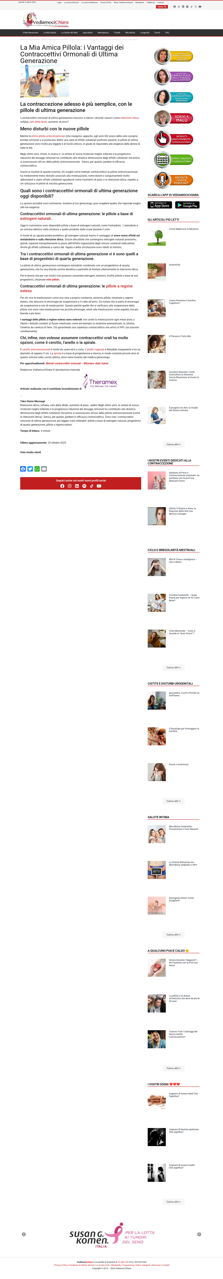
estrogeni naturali (35, 218)
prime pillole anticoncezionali (48, 136)
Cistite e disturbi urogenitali (170, 683)
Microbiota (130, 32)
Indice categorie (142, 1265)
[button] (174, 444)
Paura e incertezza (178, 764)
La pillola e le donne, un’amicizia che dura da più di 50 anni (184, 998)
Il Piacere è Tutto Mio (180, 336)
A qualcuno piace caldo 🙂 (168, 950)
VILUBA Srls (123, 1262)
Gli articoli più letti (163, 219)
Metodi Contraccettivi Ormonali (54, 40)
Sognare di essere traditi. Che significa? (182, 1166)
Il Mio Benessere (30, 32)
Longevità (144, 32)
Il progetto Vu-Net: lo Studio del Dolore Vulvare (183, 409)
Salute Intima (158, 817)
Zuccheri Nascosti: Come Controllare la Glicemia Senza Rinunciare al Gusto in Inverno (184, 376)
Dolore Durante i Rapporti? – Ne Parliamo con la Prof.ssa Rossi (183, 963)
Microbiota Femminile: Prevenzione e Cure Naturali (183, 828)
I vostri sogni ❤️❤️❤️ (164, 1084)
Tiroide (117, 32)
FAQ (167, 32)
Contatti (165, 1265)
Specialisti (87, 32)
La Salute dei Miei (69, 32)
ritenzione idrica (129, 117)
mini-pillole (52, 279)
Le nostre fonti (102, 1265)
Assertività (174, 264)
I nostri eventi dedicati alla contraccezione (169, 462)
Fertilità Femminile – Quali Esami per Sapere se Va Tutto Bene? (184, 598)
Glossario (156, 1265)
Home (22, 40)
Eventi (157, 32)
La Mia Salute (50, 32)
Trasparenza (128, 1265)
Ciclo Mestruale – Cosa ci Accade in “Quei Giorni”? (182, 632)
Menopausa (103, 32)
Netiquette (116, 1265)
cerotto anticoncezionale (36, 349)
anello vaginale (95, 349)
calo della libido (38, 121)
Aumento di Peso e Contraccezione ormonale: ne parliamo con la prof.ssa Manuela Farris (184, 476)
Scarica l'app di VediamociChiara (173, 195)
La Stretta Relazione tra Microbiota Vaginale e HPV (183, 863)
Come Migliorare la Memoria (184, 229)
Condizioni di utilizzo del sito (82, 1265)
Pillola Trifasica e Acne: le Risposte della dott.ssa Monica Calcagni (182, 511)
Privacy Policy (61, 1265)
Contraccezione (33, 40)
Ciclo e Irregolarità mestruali (171, 550)
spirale (57, 353)
